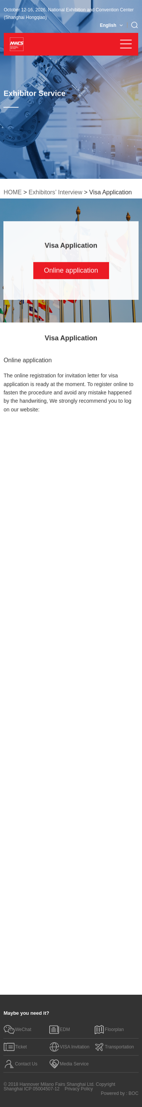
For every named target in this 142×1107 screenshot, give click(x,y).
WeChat (17, 1029)
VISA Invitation (68, 1047)
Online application (71, 270)
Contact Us (20, 1064)
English (108, 25)
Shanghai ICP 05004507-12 (31, 1089)
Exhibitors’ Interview (56, 192)
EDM (59, 1029)
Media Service (68, 1064)
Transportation (114, 1047)
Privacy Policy (79, 1089)
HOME (12, 192)
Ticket (15, 1047)
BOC (134, 1093)
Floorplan (109, 1029)
